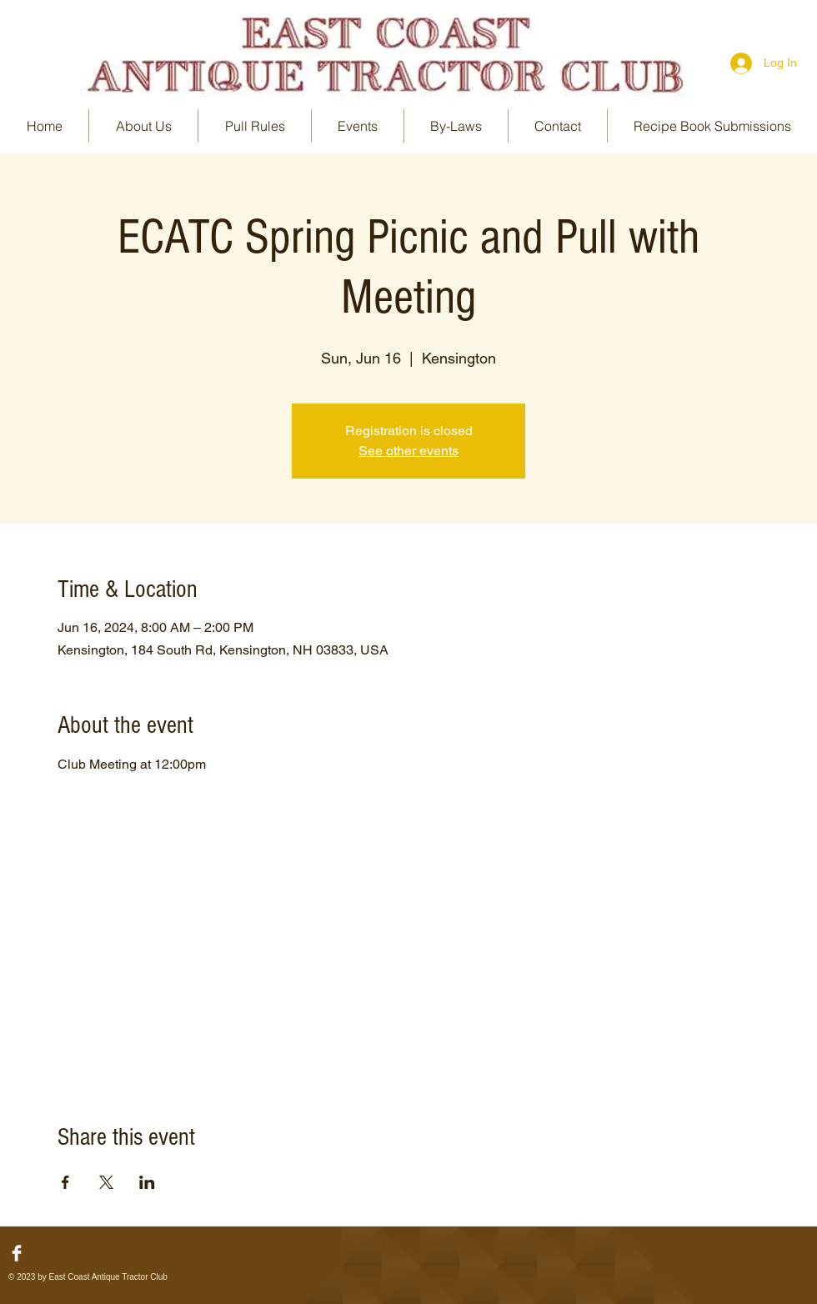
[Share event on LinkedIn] (147, 1182)
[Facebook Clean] (16, 1253)
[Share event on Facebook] (65, 1182)
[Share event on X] (106, 1182)
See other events (408, 451)
